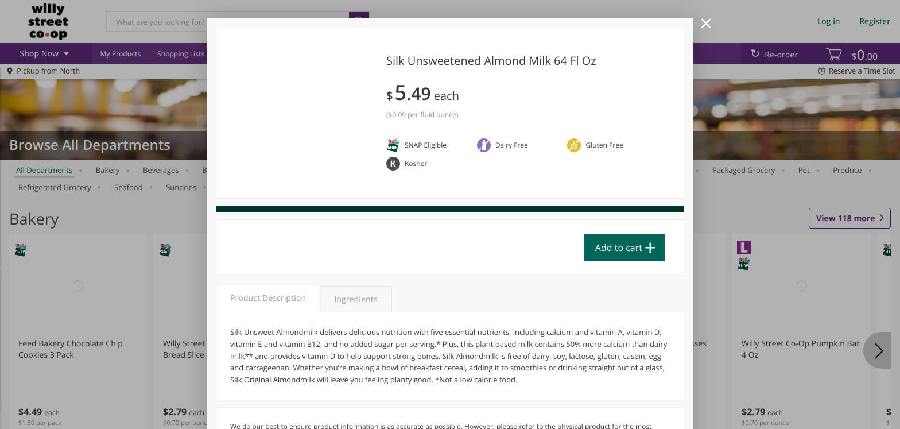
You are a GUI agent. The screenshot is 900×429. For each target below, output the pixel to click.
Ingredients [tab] (355, 299)
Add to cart (618, 247)
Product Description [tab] (268, 298)
